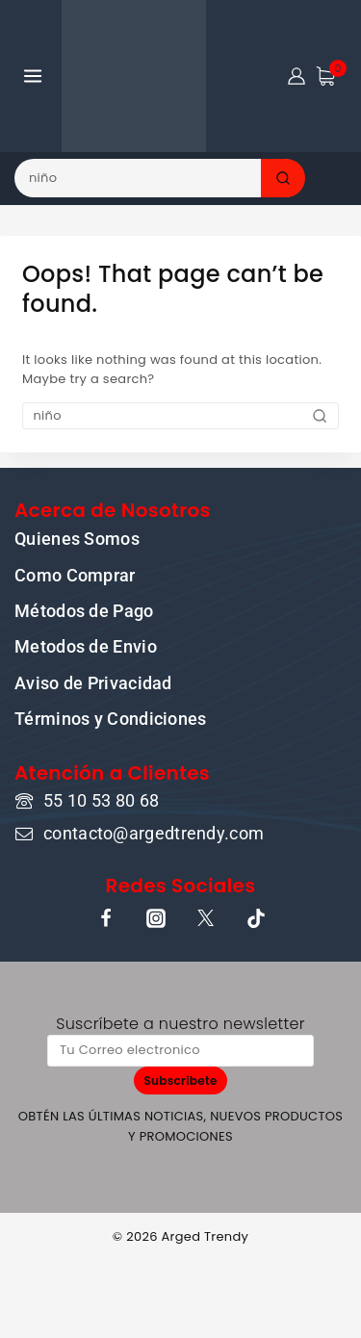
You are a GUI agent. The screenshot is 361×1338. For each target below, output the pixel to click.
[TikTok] (256, 918)
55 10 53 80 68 (101, 800)
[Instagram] (156, 918)
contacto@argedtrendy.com (153, 833)
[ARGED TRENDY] (134, 76)
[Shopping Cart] (331, 76)
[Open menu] (33, 75)
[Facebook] (106, 918)
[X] (206, 918)
